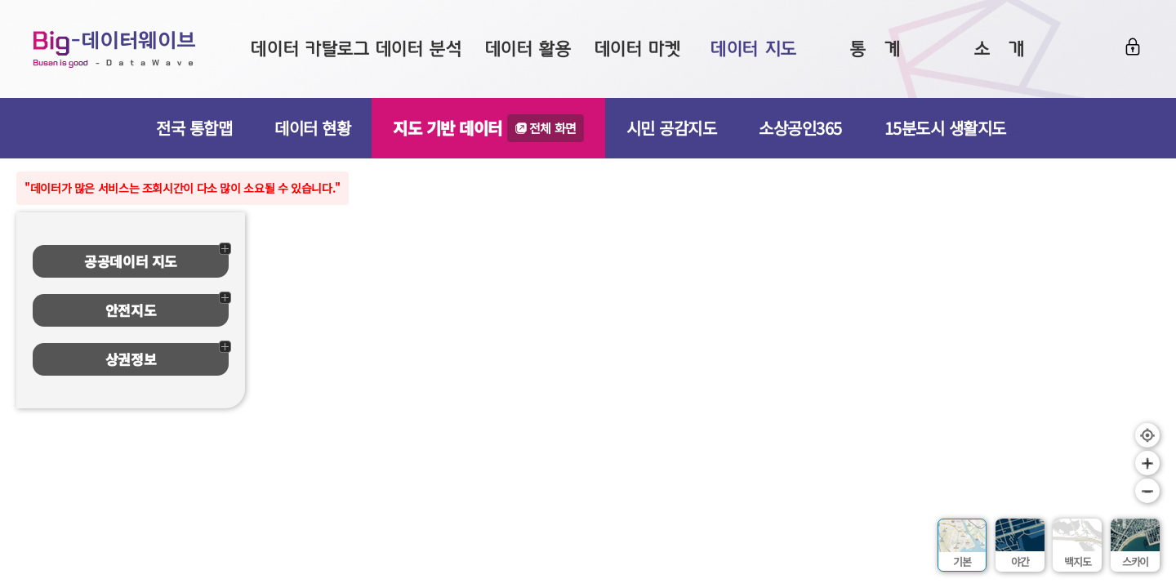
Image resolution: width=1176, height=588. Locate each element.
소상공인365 (800, 128)
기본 (962, 561)
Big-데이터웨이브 (114, 49)
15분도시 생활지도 (952, 128)
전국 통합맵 (194, 128)
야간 (1020, 561)
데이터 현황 (312, 128)
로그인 (1132, 46)
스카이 (1135, 561)
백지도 (1077, 561)
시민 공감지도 (671, 128)
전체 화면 (553, 127)
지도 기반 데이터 (488, 128)
